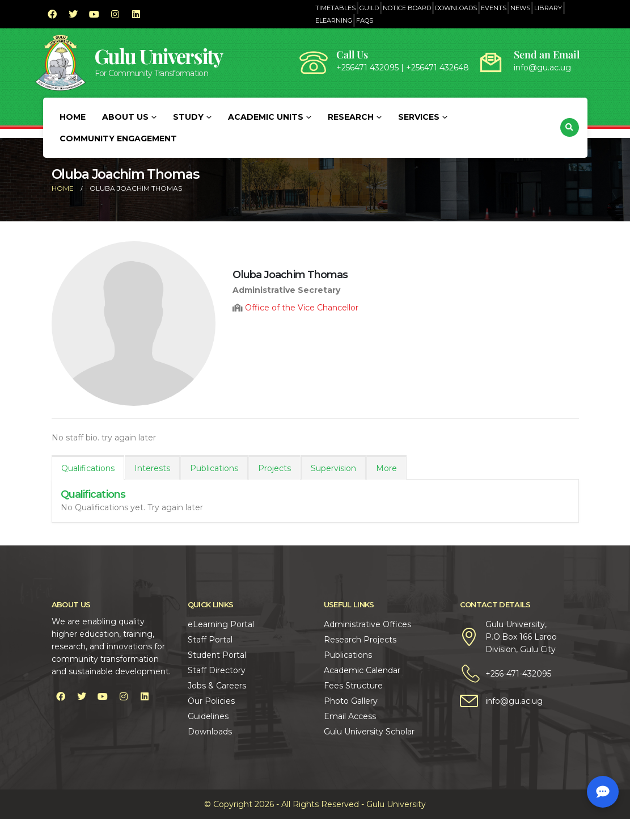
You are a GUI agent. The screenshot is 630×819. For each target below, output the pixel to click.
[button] (569, 127)
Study (188, 117)
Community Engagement (118, 138)
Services (418, 117)
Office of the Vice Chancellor (301, 308)
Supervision (333, 468)
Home (73, 117)
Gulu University (159, 56)
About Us (125, 117)
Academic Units (265, 117)
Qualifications (88, 468)
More (386, 468)
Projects (274, 468)
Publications (214, 468)
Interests (152, 468)
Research (351, 117)
